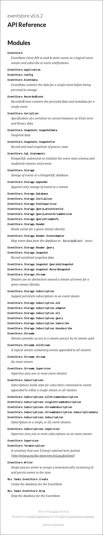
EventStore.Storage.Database (28, 193)
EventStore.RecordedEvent (26, 96)
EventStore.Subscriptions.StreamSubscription (40, 407)
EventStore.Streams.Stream (26, 356)
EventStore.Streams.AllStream (29, 345)
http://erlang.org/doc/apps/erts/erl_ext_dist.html (43, 456)
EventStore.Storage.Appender (28, 181)
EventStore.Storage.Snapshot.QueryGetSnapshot (41, 264)
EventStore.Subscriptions (26, 380)
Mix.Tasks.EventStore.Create (28, 479)
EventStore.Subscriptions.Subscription (35, 417)
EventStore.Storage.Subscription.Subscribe (38, 323)
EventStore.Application (24, 69)
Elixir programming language (76, 516)
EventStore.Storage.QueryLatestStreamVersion (40, 214)
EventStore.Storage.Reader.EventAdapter (36, 235)
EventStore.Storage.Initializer (30, 198)
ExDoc (55, 511)
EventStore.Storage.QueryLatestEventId (35, 208)
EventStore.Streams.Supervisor (29, 368)
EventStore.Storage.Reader (26, 224)
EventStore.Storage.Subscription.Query (35, 318)
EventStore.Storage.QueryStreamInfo (33, 219)
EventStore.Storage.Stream (26, 274)
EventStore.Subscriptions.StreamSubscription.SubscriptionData (53, 412)
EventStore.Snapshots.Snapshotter (32, 141)
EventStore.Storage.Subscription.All (34, 313)
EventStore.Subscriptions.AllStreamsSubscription (43, 396)
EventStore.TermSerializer (26, 445)
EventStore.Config (20, 74)
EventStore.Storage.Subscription (31, 291)
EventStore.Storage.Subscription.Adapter (37, 308)
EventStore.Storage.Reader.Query (31, 247)
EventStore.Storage (21, 170)
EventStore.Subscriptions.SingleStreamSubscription (44, 402)
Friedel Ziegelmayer (38, 516)
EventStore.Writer (20, 462)
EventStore (15, 52)
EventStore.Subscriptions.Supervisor (34, 428)
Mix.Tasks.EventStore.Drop (26, 490)
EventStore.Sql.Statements (26, 153)
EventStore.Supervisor (23, 440)
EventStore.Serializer (23, 113)
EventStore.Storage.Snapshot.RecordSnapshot (39, 269)
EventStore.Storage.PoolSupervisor (32, 203)
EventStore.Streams (21, 333)
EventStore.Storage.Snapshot (28, 252)
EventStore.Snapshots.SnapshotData (32, 130)
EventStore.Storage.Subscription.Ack (34, 302)
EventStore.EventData (23, 79)
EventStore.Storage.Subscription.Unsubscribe (40, 328)
